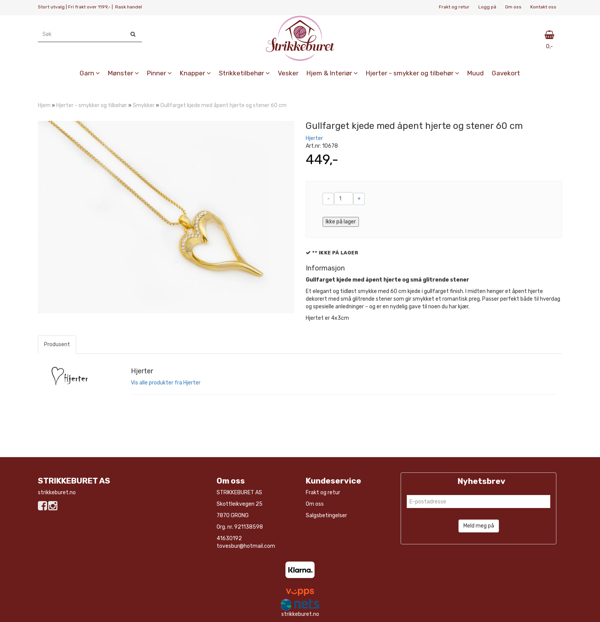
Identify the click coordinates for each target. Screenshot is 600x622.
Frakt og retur (454, 7)
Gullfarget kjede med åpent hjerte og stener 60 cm (223, 105)
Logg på (487, 7)
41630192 (229, 538)
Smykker (144, 105)
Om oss (513, 7)
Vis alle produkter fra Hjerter (166, 382)
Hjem (44, 105)
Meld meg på (478, 526)
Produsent (57, 344)
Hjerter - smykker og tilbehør (91, 105)
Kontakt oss (543, 7)
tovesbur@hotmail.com (246, 546)
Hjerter (314, 138)
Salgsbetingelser (326, 515)
